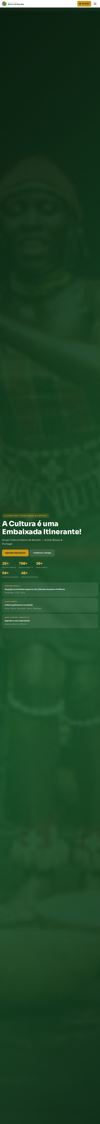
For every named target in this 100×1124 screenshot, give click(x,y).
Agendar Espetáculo (15, 553)
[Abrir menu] (95, 4)
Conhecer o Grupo (42, 553)
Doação (84, 3)
